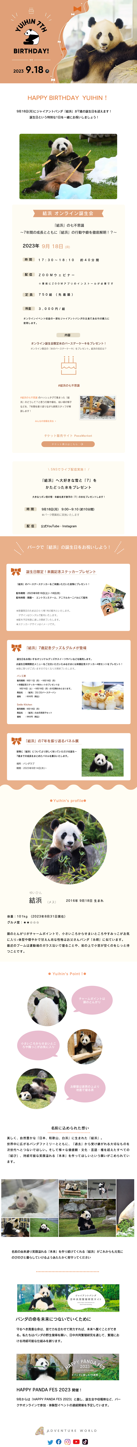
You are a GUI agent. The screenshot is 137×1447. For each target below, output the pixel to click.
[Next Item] (129, 1208)
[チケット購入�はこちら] (68, 444)
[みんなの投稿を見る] (45, 421)
